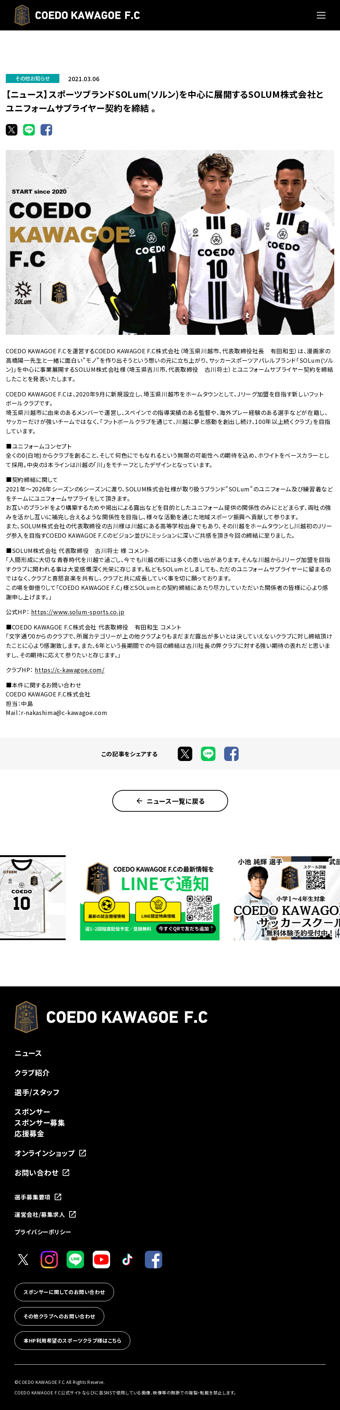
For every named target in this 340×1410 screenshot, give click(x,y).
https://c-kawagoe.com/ (69, 669)
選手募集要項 (38, 1197)
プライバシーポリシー (42, 1231)
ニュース (28, 1053)
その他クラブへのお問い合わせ (59, 1316)
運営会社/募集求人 (45, 1214)
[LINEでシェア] (29, 130)
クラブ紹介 (32, 1072)
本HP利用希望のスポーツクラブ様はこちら (72, 1340)
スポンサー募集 (39, 1122)
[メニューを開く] (321, 15)
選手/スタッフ (36, 1092)
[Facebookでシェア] (46, 130)
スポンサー (32, 1111)
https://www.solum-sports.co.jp (78, 611)
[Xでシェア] (11, 130)
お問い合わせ (42, 1172)
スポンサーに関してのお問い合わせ (64, 1291)
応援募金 (29, 1133)
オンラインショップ (50, 1153)
